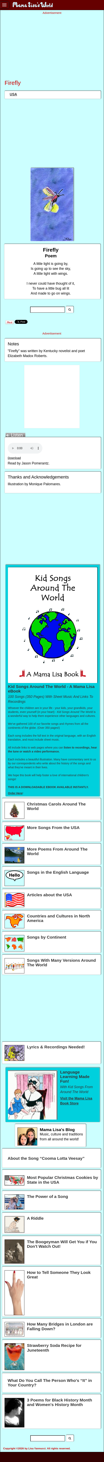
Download (14, 458)
